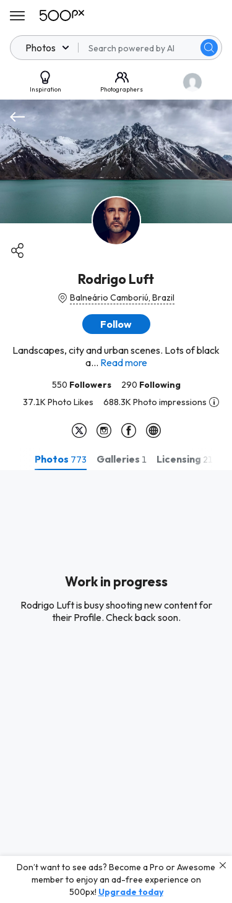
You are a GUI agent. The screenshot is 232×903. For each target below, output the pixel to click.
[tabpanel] (116, 686)
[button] (116, 324)
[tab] (61, 459)
